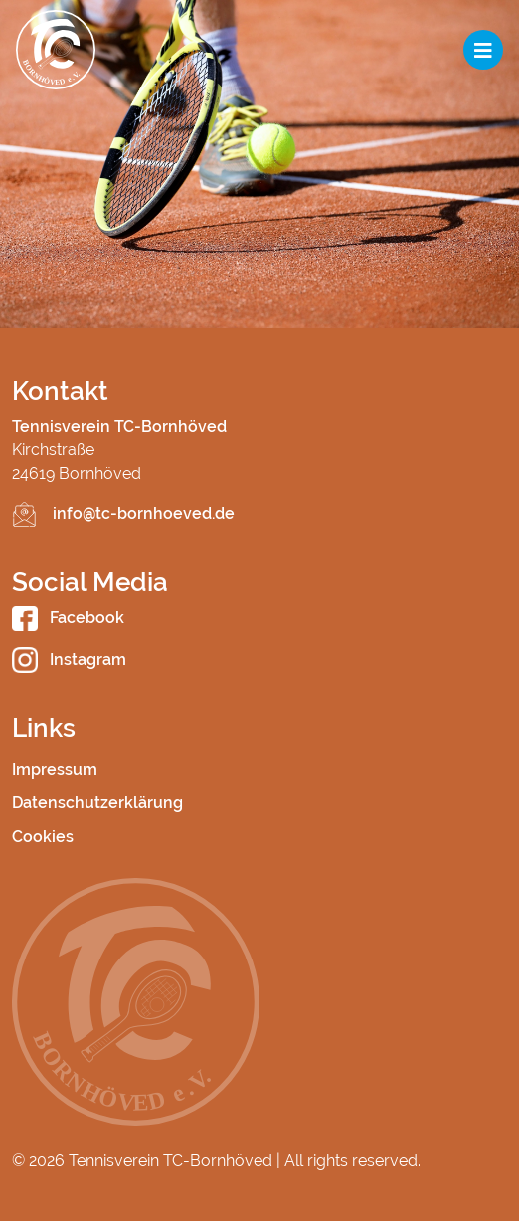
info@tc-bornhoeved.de (144, 513)
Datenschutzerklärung (97, 802)
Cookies (43, 836)
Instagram (69, 659)
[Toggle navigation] (483, 50)
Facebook (68, 618)
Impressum (54, 769)
